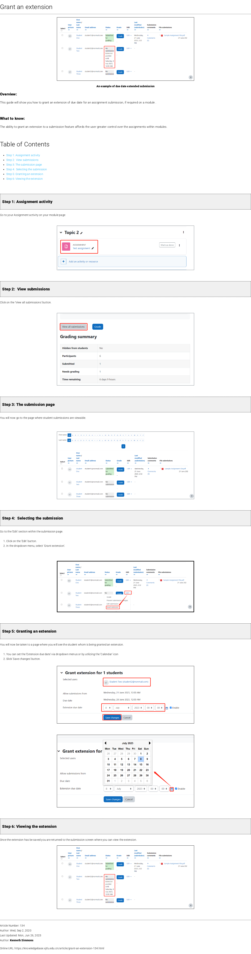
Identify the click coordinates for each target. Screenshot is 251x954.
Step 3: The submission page (24, 164)
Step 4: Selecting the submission (26, 169)
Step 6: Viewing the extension (25, 178)
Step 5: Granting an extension (25, 174)
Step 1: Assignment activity (23, 155)
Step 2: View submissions (22, 159)
